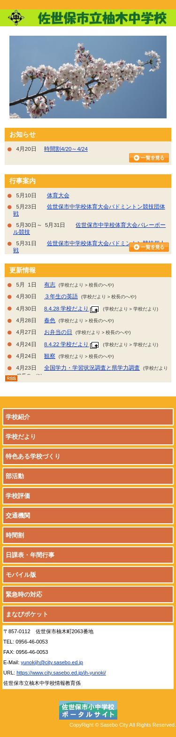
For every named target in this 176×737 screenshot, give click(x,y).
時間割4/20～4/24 (66, 149)
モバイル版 (21, 574)
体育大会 (58, 195)
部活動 (15, 476)
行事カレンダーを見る (149, 247)
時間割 (15, 535)
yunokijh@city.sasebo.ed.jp (52, 662)
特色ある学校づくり (33, 456)
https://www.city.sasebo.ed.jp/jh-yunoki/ (61, 672)
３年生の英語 (61, 296)
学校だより (21, 436)
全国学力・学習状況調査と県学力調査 (92, 368)
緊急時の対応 (24, 594)
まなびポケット (27, 614)
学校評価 (18, 495)
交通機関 (18, 515)
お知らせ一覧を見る (149, 158)
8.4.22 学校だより (66, 344)
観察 (49, 356)
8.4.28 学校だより (66, 308)
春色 (49, 320)
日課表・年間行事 (30, 555)
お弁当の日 (58, 332)
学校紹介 (18, 416)
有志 (49, 284)
